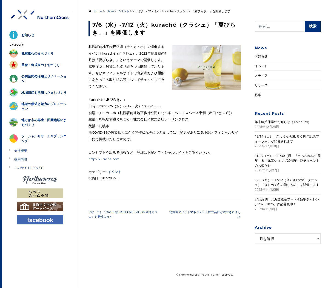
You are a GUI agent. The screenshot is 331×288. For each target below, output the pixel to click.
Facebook (40, 219)
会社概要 (20, 150)
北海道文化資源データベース (40, 206)
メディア (261, 75)
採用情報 (20, 159)
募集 (258, 95)
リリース (261, 85)
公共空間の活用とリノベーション (43, 78)
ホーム (98, 11)
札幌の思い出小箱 (40, 192)
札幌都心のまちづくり (37, 53)
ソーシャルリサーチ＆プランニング (43, 138)
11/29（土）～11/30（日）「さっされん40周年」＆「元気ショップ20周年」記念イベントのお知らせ (287, 160)
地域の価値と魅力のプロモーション (43, 106)
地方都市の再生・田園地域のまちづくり (43, 122)
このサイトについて (28, 167)
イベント (123, 11)
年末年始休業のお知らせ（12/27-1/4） (283, 122)
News (110, 11)
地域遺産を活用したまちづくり (43, 92)
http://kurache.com (103, 159)
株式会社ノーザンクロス (40, 15)
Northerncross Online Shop (40, 179)
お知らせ (27, 35)
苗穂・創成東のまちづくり (40, 65)
